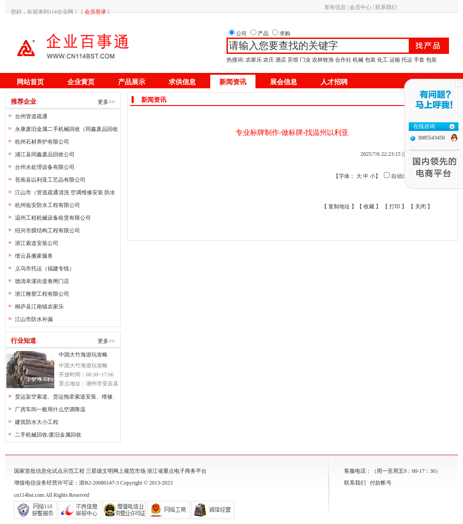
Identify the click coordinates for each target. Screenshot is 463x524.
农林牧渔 (323, 60)
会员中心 (360, 7)
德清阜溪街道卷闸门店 (42, 281)
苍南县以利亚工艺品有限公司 (50, 180)
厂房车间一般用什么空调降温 (50, 409)
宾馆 (293, 60)
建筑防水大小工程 (36, 422)
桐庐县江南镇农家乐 (39, 306)
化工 (382, 60)
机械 (358, 60)
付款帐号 (381, 483)
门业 (305, 60)
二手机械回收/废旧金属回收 (48, 435)
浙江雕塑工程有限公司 (42, 294)
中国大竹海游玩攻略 (83, 354)
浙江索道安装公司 (36, 243)
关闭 (420, 206)
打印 (394, 206)
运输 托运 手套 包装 (413, 60)
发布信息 (335, 7)
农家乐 (254, 60)
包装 (370, 60)
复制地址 (339, 206)
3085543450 (431, 138)
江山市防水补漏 (34, 319)
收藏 (369, 206)
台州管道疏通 (31, 116)
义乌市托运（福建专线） (45, 268)
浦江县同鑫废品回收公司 (45, 154)
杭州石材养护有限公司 (42, 142)
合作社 (343, 60)
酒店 (280, 60)
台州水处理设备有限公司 (45, 167)
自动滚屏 (402, 176)
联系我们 (386, 7)
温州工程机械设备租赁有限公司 (53, 218)
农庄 (268, 60)
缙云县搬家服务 (34, 256)
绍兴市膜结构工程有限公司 (47, 230)
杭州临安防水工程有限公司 (47, 205)
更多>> (106, 102)
